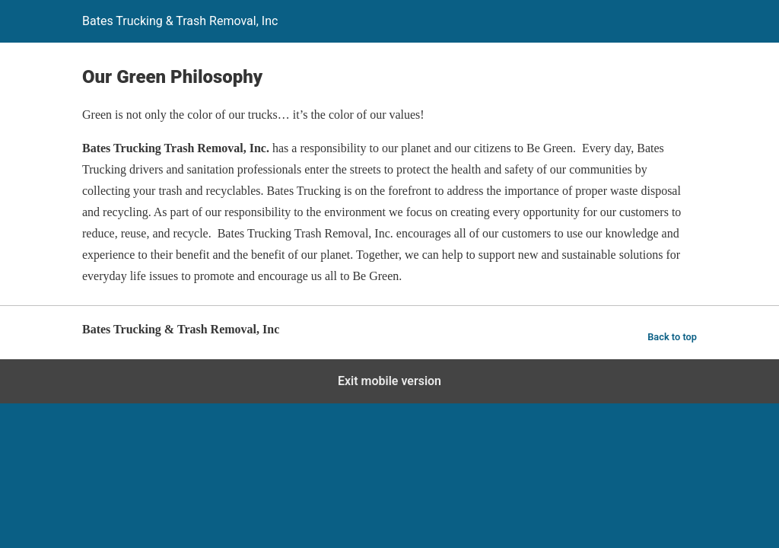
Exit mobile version (389, 381)
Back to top (672, 336)
